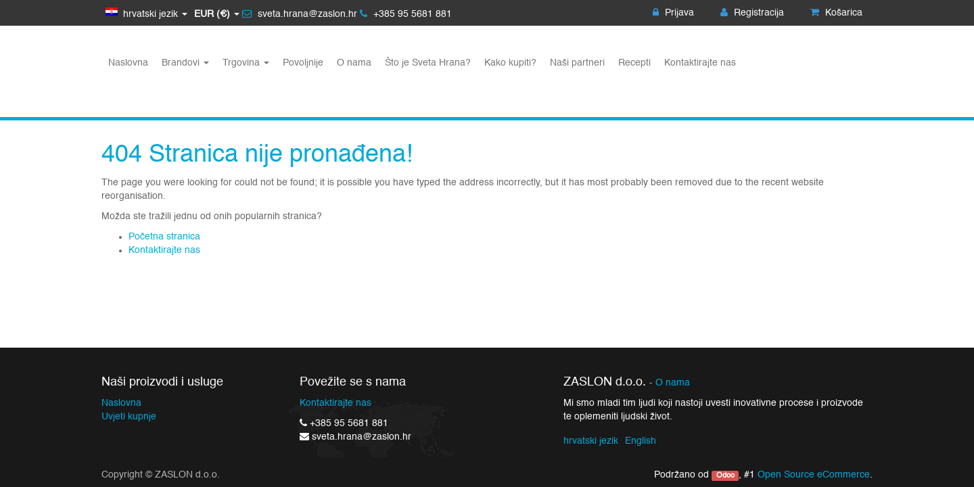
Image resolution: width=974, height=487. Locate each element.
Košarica (836, 13)
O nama (672, 383)
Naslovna (121, 403)
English (640, 441)
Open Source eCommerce (814, 475)
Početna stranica (164, 236)
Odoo (725, 475)
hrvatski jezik (590, 441)
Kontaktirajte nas (164, 250)
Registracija (752, 13)
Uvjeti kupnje (128, 416)
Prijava (673, 13)
